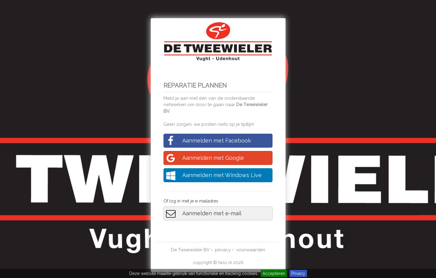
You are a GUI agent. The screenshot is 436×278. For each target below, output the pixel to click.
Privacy (298, 273)
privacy (223, 250)
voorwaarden (250, 250)
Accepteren (274, 273)
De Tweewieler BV (190, 250)
